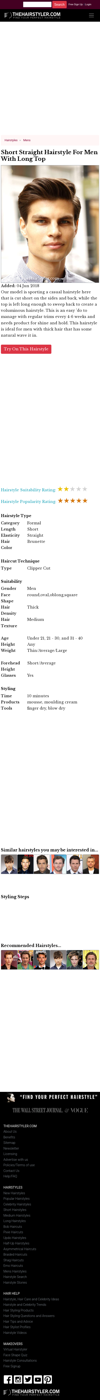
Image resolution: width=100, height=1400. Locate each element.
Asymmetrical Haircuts (19, 1249)
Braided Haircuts (15, 1255)
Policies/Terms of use (19, 1165)
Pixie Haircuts (13, 1232)
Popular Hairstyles (16, 1199)
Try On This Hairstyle (26, 349)
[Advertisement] (50, 80)
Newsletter (11, 1148)
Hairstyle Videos (15, 1333)
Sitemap (9, 1143)
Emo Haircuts (13, 1266)
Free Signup (12, 1366)
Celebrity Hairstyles (17, 1204)
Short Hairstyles (14, 1210)
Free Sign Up (75, 4)
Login (88, 4)
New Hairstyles (14, 1193)
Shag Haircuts (13, 1260)
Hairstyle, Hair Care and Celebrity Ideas (31, 1299)
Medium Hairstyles (16, 1215)
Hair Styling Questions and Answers (29, 1316)
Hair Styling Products (18, 1310)
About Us (10, 1132)
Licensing (10, 1154)
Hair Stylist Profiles (17, 1327)
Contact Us (11, 1171)
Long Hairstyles (14, 1221)
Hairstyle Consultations (20, 1361)
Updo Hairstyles (14, 1238)
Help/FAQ (10, 1176)
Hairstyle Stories (15, 1282)
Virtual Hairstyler (15, 1349)
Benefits (9, 1137)
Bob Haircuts (12, 1226)
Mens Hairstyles (14, 1271)
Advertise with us (15, 1160)
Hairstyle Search (15, 1277)
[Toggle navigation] (91, 15)
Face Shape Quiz (15, 1355)
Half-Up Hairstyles (16, 1243)
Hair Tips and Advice (18, 1322)
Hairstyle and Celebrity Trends (24, 1305)
